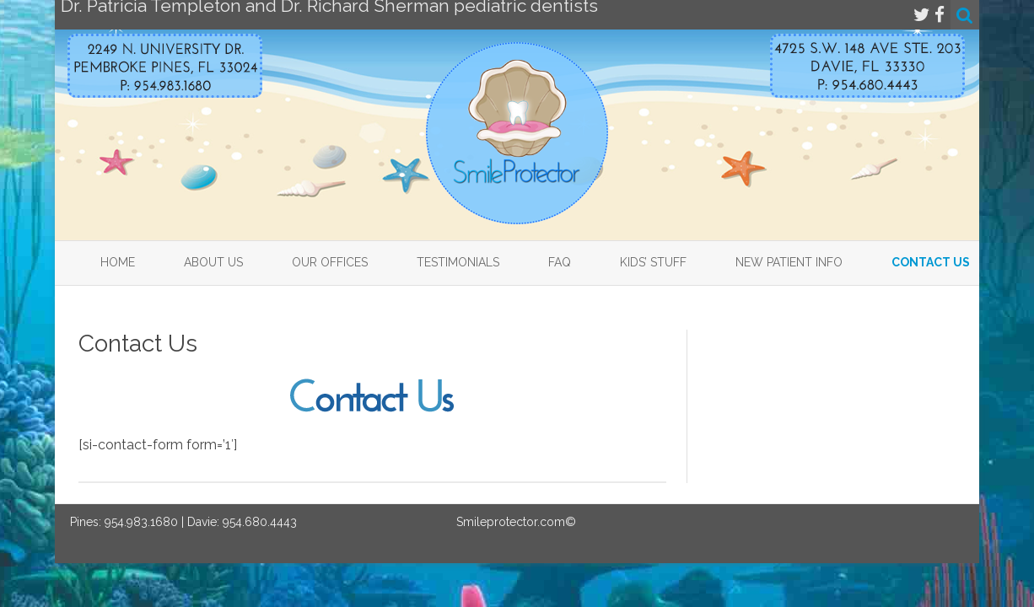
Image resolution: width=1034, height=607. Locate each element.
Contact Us (930, 262)
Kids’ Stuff (653, 262)
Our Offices (330, 262)
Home (117, 262)
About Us (213, 262)
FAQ (559, 262)
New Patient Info (789, 262)
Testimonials (458, 262)
